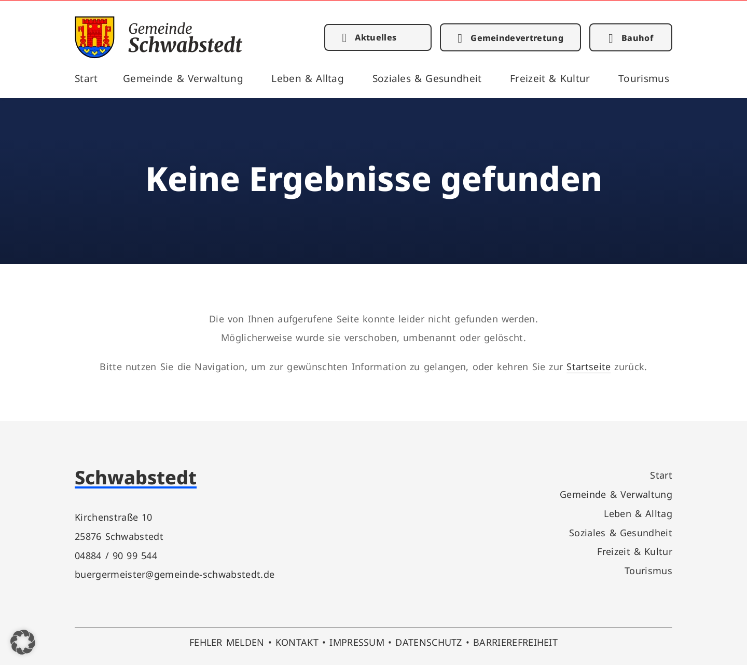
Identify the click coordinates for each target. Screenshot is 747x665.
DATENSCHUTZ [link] (428, 641)
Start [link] (86, 78)
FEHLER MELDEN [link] (227, 641)
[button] (23, 642)
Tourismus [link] (643, 78)
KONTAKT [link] (297, 641)
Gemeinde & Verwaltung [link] (183, 78)
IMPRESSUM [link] (356, 641)
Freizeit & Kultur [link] (550, 78)
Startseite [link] (588, 366)
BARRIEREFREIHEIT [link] (515, 641)
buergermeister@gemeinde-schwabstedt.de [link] (174, 573)
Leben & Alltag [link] (307, 78)
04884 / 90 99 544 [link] (116, 555)
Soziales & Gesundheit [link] (427, 78)
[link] (159, 54)
